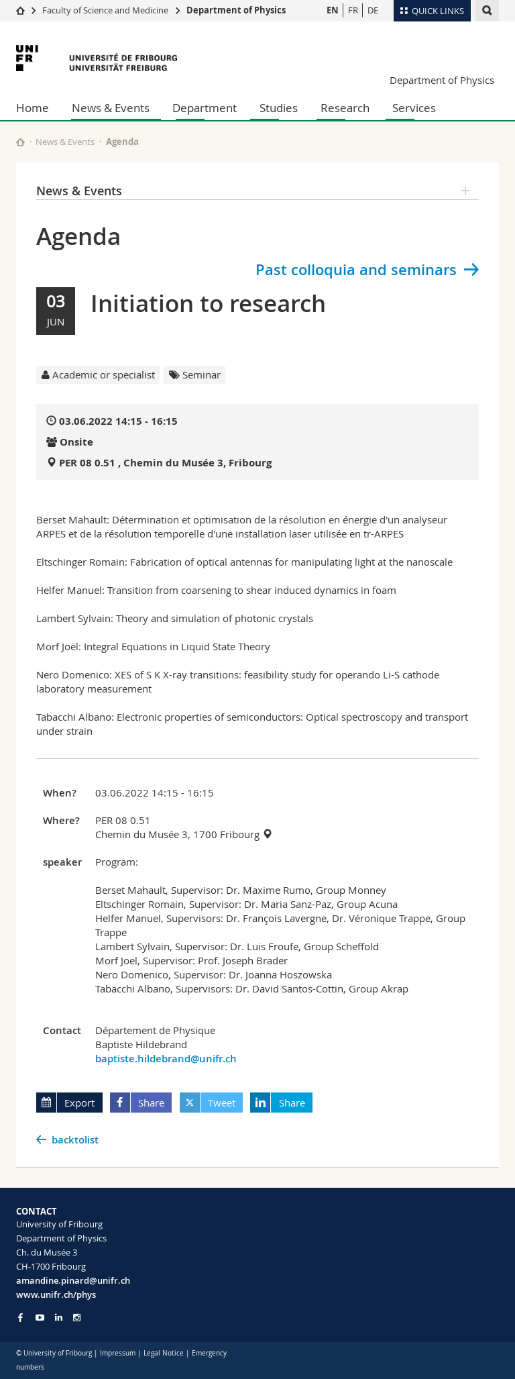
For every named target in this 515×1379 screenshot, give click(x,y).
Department (204, 107)
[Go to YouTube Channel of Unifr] (40, 1317)
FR (353, 10)
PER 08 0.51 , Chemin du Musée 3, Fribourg (165, 463)
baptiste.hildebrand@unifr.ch (166, 1059)
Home (32, 107)
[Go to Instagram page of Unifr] (76, 1317)
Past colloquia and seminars (356, 270)
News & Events (111, 107)
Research (345, 107)
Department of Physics (236, 10)
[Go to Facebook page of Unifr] (20, 1317)
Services (414, 107)
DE (372, 10)
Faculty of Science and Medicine (105, 10)
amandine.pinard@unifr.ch (73, 1280)
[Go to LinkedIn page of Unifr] (58, 1317)
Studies (279, 107)
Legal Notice (164, 1353)
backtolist (75, 1140)
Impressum (117, 1353)
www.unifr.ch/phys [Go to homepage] (56, 1294)
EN (333, 10)
